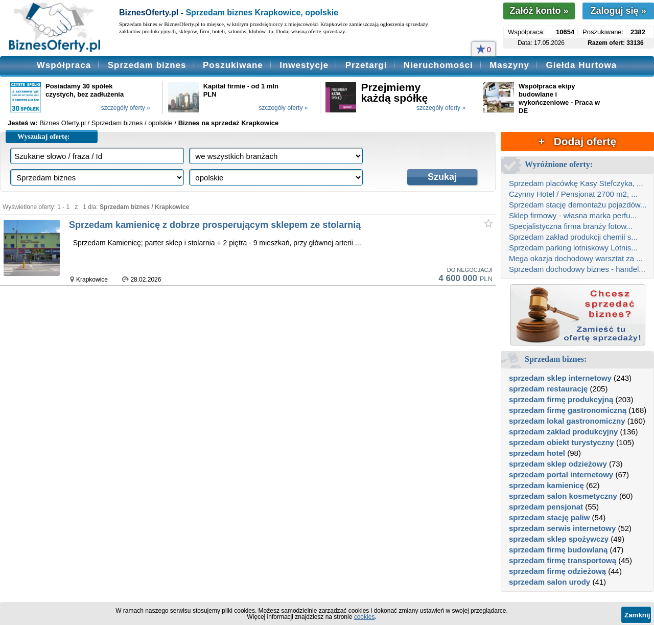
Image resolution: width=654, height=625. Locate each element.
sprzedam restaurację (548, 388)
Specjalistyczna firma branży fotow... (571, 226)
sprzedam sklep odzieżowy (558, 463)
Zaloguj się (618, 11)
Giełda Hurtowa (581, 65)
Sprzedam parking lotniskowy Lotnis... (573, 247)
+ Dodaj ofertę (577, 141)
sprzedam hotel (537, 453)
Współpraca (64, 65)
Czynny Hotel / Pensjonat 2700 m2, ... (573, 194)
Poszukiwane (233, 65)
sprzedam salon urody (549, 581)
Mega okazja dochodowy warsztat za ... (576, 258)
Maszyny (509, 65)
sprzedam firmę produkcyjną (561, 399)
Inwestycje (304, 65)
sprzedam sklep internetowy (560, 378)
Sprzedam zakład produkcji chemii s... (573, 237)
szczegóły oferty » (125, 107)
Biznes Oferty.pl (62, 123)
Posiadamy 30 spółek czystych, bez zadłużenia (84, 90)
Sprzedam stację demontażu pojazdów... (577, 204)
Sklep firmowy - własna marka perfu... (573, 215)
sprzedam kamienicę (546, 485)
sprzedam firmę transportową (562, 560)
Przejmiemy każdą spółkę (394, 92)
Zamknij (637, 615)
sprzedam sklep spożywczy (559, 539)
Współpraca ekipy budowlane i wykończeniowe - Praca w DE (559, 98)
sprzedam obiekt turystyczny (561, 442)
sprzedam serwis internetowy (562, 528)
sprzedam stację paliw (549, 517)
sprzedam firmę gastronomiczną (567, 410)
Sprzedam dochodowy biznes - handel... (577, 269)
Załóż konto (538, 11)
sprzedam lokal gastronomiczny (567, 420)
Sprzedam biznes (147, 65)
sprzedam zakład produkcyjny (563, 431)
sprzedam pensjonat (546, 506)
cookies (364, 616)
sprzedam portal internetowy (561, 474)
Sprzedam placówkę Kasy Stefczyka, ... (576, 183)
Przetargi (366, 65)
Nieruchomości (438, 65)
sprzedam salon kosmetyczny (563, 496)
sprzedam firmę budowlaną (558, 549)
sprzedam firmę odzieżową (557, 571)
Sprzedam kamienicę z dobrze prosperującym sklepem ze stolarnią (215, 225)
